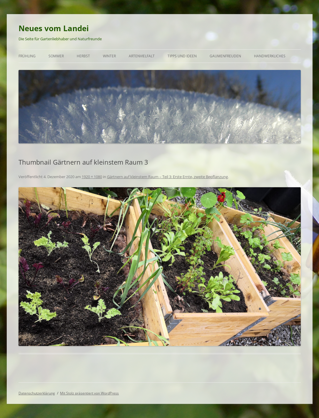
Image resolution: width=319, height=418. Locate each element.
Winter (109, 55)
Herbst (83, 55)
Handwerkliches (269, 55)
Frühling (27, 55)
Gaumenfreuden (225, 55)
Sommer (56, 55)
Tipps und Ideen (182, 55)
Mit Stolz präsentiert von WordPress (89, 393)
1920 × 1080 (92, 176)
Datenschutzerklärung (37, 393)
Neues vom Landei (54, 28)
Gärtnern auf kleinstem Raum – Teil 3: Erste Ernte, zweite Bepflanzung (167, 176)
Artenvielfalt (142, 55)
